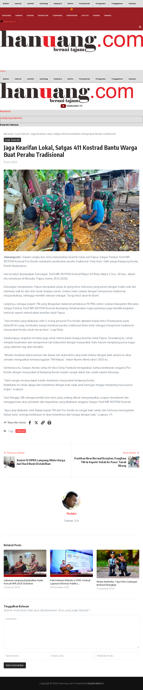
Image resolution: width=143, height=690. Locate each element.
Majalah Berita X (95, 683)
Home (3, 71)
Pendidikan (72, 15)
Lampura (58, 3)
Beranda (8, 133)
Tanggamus (117, 3)
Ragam (96, 15)
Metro (70, 3)
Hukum (30, 15)
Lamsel (18, 3)
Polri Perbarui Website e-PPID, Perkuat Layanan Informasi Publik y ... (70, 582)
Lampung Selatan (11, 118)
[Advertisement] (56, 60)
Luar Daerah (22, 133)
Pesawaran (84, 3)
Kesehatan (43, 15)
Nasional (6, 15)
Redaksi (71, 513)
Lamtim (30, 3)
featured (20, 431)
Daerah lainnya (9, 124)
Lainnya (132, 3)
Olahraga (57, 15)
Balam (6, 3)
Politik (85, 15)
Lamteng (44, 3)
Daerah (18, 15)
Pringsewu (101, 3)
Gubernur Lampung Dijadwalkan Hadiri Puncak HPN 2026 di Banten (23, 582)
